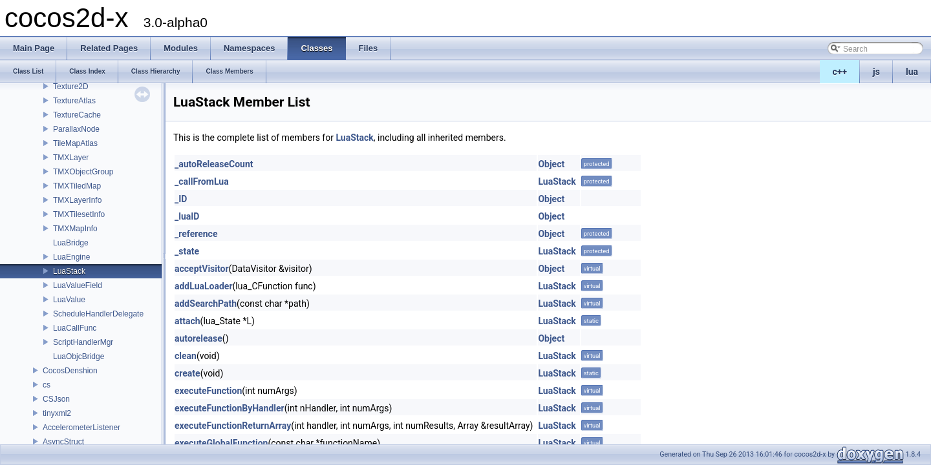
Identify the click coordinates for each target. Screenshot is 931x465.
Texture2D (71, 86)
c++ (840, 72)
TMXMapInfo (75, 228)
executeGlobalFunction (221, 443)
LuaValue (69, 299)
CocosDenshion (70, 370)
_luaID (187, 216)
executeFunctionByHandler (229, 408)
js (876, 72)
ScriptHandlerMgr (83, 342)
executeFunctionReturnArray (233, 425)
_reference (196, 234)
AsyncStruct (63, 441)
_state (187, 251)
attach (187, 321)
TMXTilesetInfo (79, 214)
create (187, 373)
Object (551, 164)
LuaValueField (77, 285)
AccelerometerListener (81, 427)
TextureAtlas (74, 100)
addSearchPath (206, 303)
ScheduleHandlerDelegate (98, 313)
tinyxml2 (57, 413)
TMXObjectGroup (83, 171)
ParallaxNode (76, 129)
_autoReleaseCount (214, 164)
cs (46, 384)
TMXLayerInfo (77, 200)
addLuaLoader (204, 286)
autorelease (198, 338)
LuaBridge (71, 242)
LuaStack (69, 271)
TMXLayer (71, 157)
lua (912, 72)
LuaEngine (71, 257)
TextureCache (77, 114)
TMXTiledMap (77, 186)
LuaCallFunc (74, 328)
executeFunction (208, 391)
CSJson (56, 399)
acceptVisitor (202, 269)
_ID (181, 199)
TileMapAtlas (75, 143)
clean (186, 356)
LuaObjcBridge (78, 356)
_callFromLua (202, 181)
